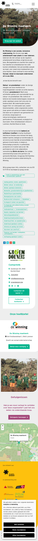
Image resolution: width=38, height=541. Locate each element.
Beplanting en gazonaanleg (12, 193)
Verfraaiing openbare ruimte (13, 237)
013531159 (14, 275)
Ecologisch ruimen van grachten (14, 202)
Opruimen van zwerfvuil (11, 229)
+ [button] (2, 426)
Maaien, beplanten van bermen (13, 212)
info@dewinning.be (17, 278)
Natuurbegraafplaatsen (11, 215)
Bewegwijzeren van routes (12, 196)
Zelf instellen (19, 524)
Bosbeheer (25, 199)
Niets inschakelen (19, 530)
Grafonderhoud (8, 209)
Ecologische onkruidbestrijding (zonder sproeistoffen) (16, 205)
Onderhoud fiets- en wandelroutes (14, 221)
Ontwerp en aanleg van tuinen (13, 226)
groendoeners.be (17, 282)
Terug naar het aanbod (13, 41)
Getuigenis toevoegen (18, 417)
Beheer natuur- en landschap (13, 185)
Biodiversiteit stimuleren (12, 199)
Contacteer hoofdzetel (18, 300)
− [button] (2, 428)
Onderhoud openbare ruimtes (13, 224)
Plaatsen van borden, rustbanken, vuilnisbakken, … (14, 233)
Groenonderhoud (21, 209)
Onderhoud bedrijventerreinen (13, 218)
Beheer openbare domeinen (12, 188)
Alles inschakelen (19, 535)
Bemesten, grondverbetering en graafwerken (18, 190)
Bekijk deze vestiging (18, 347)
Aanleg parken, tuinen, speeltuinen (15, 182)
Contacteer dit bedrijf (19, 292)
